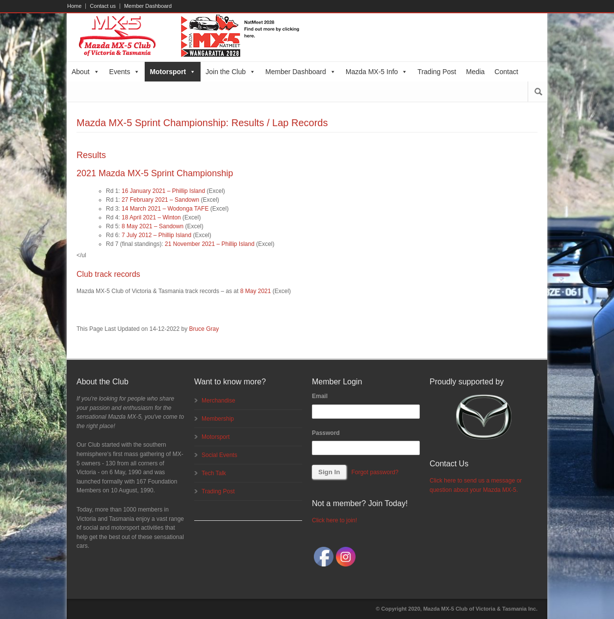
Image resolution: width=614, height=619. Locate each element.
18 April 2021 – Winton (151, 217)
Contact (506, 72)
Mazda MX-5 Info (377, 71)
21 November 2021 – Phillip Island (210, 244)
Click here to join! (334, 520)
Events (124, 71)
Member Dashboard (148, 6)
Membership (218, 418)
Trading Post (436, 72)
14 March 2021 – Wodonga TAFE (165, 208)
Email (320, 396)
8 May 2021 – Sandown (152, 226)
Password (326, 433)
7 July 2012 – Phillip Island (156, 235)
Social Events (219, 455)
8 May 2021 (255, 291)
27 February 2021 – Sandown (160, 199)
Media (475, 72)
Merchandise (218, 400)
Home (74, 6)
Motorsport (173, 71)
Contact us (103, 6)
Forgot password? (374, 472)
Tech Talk (214, 473)
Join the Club (230, 71)
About (86, 71)
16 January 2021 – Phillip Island (163, 191)
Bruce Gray (204, 328)
